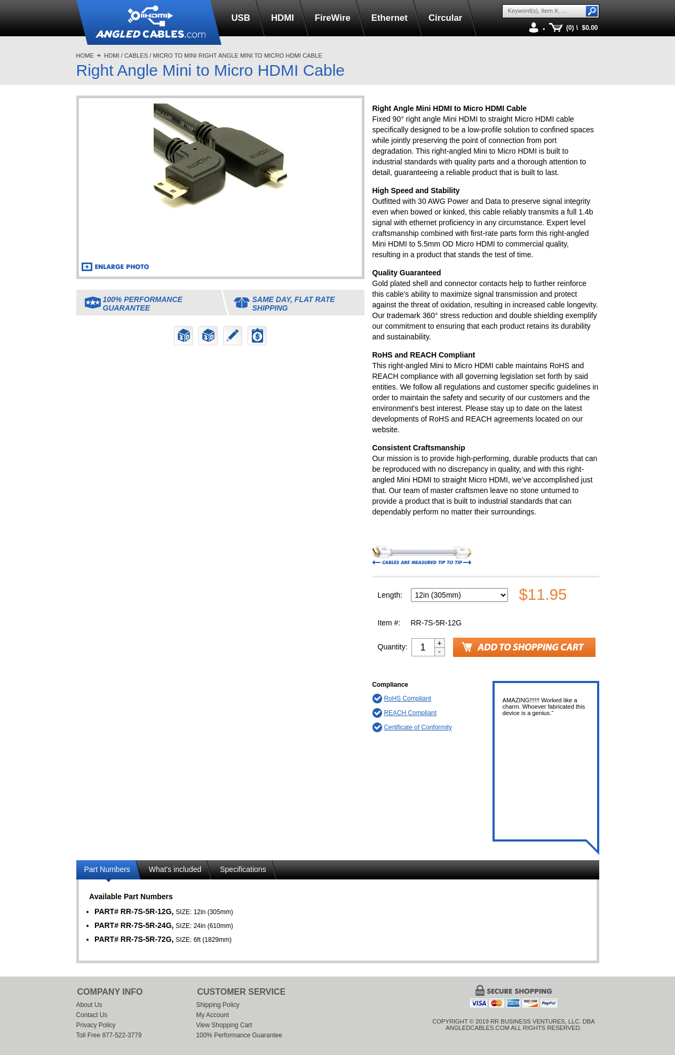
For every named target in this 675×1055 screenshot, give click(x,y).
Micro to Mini (174, 55)
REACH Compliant (410, 713)
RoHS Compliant (408, 698)
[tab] (108, 871)
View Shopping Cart (224, 1025)
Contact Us (92, 1015)
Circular (445, 18)
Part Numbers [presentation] (107, 869)
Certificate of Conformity (418, 727)
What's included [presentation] (175, 869)
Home (85, 55)
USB (241, 18)
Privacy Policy (96, 1025)
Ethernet (389, 18)
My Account (212, 1015)
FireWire (333, 18)
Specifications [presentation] (243, 869)
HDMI (282, 18)
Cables (136, 55)
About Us (89, 1005)
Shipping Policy (218, 1005)
